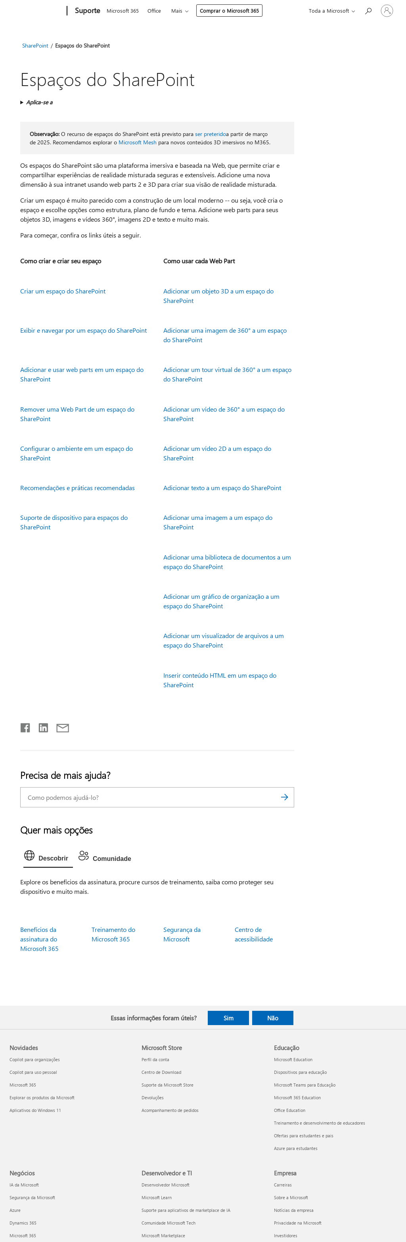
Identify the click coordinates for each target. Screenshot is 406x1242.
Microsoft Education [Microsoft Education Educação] (293, 1059)
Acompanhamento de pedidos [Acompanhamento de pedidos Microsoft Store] (170, 1110)
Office (154, 10)
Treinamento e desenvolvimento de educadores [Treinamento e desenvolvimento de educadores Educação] (319, 1123)
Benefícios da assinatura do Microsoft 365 (39, 939)
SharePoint (35, 45)
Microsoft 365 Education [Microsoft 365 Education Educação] (297, 1097)
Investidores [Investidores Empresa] (285, 1235)
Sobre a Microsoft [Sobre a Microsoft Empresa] (291, 1197)
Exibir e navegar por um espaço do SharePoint (83, 330)
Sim (229, 1018)
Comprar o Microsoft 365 (229, 10)
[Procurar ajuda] (368, 10)
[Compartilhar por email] (59, 726)
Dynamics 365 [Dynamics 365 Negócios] (23, 1223)
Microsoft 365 (123, 10)
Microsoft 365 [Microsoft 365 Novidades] (23, 1085)
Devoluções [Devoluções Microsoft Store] (153, 1097)
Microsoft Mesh (138, 142)
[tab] (48, 857)
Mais (176, 10)
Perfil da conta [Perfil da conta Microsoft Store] (155, 1059)
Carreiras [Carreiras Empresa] (283, 1185)
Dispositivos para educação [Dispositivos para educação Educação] (300, 1072)
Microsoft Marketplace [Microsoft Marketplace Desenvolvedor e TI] (163, 1235)
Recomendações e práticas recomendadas (77, 487)
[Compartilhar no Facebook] (25, 726)
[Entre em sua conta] (386, 10)
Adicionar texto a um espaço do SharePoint (222, 487)
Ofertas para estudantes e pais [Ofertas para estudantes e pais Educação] (303, 1135)
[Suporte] (86, 11)
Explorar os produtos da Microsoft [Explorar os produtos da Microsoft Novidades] (42, 1097)
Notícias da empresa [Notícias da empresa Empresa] (294, 1210)
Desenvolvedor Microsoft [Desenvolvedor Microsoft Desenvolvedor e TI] (166, 1185)
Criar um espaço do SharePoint (62, 291)
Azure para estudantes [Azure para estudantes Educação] (296, 1148)
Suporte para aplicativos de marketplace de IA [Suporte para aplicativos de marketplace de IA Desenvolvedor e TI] (186, 1210)
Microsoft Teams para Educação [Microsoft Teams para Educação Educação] (304, 1085)
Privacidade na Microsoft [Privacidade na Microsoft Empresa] (298, 1223)
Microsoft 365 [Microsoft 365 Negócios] (23, 1235)
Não (272, 1018)
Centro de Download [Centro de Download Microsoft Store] (161, 1072)
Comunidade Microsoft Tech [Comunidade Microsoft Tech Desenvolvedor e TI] (168, 1223)
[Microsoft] (37, 11)
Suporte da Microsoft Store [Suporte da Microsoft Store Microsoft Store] (167, 1085)
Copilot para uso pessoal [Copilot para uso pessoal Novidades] (33, 1072)
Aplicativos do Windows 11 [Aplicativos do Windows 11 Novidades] (35, 1110)
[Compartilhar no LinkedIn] (40, 726)
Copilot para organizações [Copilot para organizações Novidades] (35, 1059)
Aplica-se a (39, 102)
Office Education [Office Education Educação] (289, 1110)
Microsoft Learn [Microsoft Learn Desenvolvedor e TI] (157, 1197)
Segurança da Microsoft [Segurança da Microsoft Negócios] (32, 1197)
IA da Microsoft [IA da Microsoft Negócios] (24, 1185)
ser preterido (210, 134)
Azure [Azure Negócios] (15, 1210)
